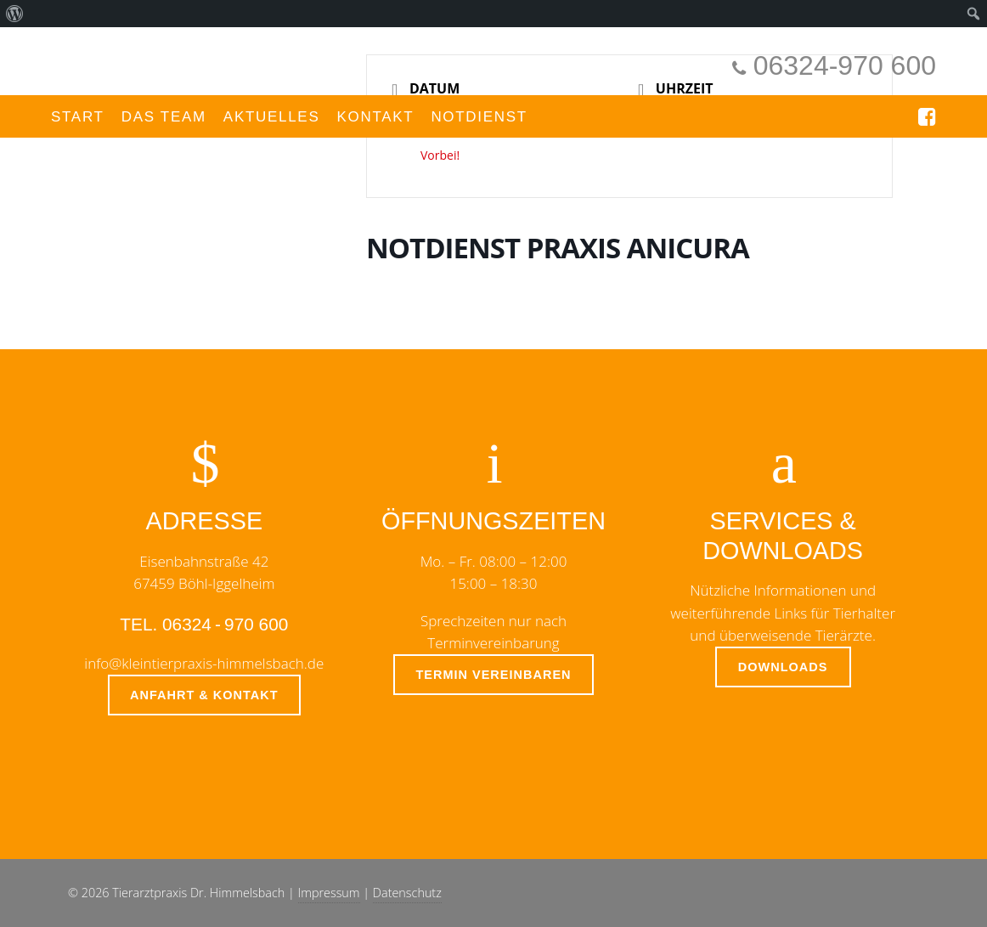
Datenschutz (407, 893)
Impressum (329, 893)
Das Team (163, 117)
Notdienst (479, 117)
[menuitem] (15, 13)
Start (77, 117)
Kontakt (375, 117)
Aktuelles (271, 117)
